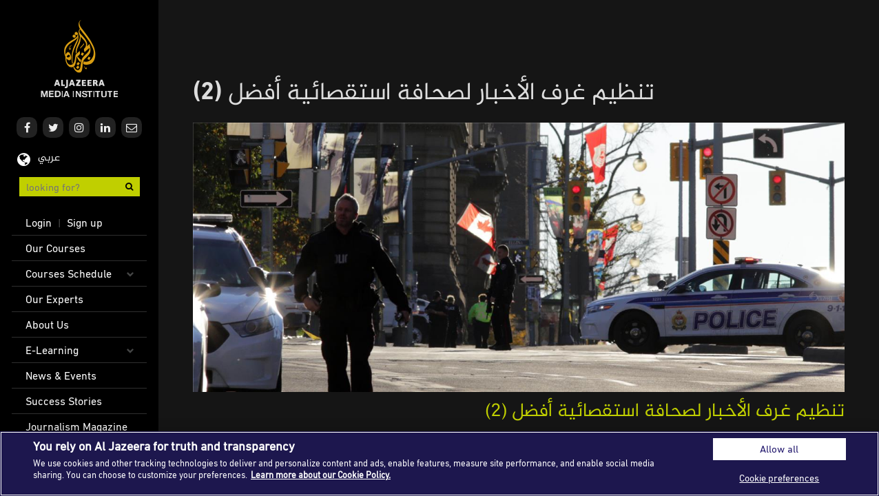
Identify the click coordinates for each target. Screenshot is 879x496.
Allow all (779, 449)
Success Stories (63, 401)
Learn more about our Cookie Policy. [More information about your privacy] (321, 474)
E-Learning (52, 350)
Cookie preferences (779, 478)
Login (38, 222)
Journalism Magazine (76, 426)
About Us (47, 324)
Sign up (85, 222)
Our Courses (55, 248)
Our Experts (54, 299)
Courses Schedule (68, 273)
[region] (439, 463)
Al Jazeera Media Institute (79, 59)
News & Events (60, 375)
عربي (49, 158)
